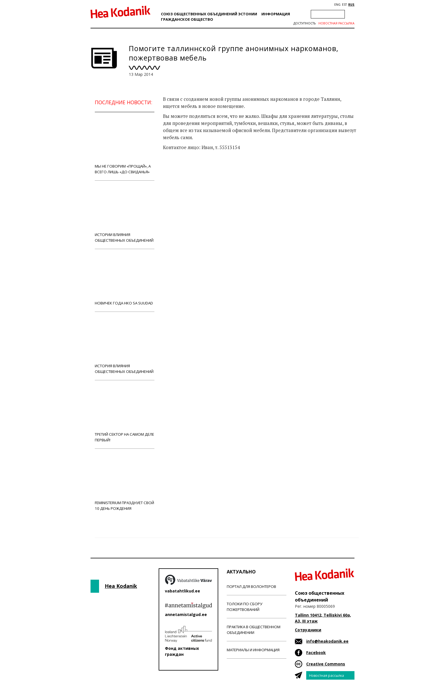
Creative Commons (325, 664)
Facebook (316, 652)
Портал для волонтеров (251, 586)
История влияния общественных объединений (124, 346)
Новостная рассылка (336, 23)
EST (344, 5)
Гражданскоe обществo (187, 19)
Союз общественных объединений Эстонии (209, 13)
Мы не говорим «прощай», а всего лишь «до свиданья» (124, 146)
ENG (337, 5)
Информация (275, 13)
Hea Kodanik (121, 586)
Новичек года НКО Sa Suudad (124, 280)
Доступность (304, 23)
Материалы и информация (253, 649)
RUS (351, 5)
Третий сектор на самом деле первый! (124, 414)
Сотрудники (308, 629)
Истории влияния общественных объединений (124, 214)
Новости (178, 170)
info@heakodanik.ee (327, 641)
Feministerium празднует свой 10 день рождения (124, 482)
